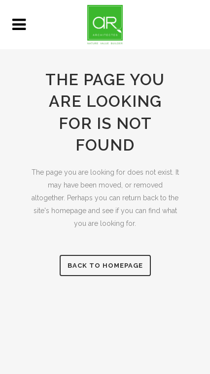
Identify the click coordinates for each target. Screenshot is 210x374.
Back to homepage (105, 265)
